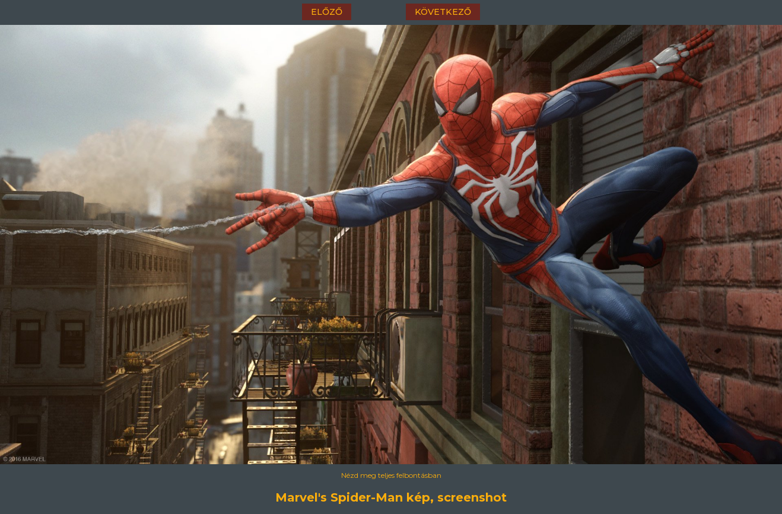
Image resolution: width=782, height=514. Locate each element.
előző (326, 12)
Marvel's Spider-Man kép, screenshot (391, 497)
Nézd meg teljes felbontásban (391, 475)
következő (443, 12)
